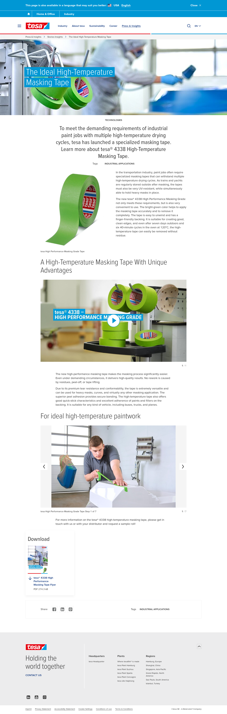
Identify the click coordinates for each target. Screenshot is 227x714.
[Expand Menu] (19, 26)
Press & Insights (33, 36)
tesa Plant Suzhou (125, 669)
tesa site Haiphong (125, 681)
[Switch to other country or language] (198, 26)
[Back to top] (199, 646)
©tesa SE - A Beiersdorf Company (186, 709)
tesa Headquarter (96, 661)
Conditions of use (104, 709)
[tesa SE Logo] (37, 26)
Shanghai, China (153, 665)
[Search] (189, 26)
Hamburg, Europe (154, 661)
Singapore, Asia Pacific (156, 669)
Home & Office (46, 13)
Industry (69, 13)
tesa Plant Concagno (126, 677)
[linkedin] (28, 698)
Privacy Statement (43, 709)
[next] (183, 466)
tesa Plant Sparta (124, 673)
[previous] (44, 466)
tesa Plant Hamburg (126, 665)
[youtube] (36, 698)
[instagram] (44, 698)
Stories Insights (55, 36)
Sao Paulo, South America (157, 680)
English (126, 5)
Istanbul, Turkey (153, 683)
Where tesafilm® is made (128, 661)
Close (196, 5)
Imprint (28, 709)
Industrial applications (119, 163)
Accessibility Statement (64, 709)
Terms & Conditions (124, 709)
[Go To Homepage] (28, 14)
